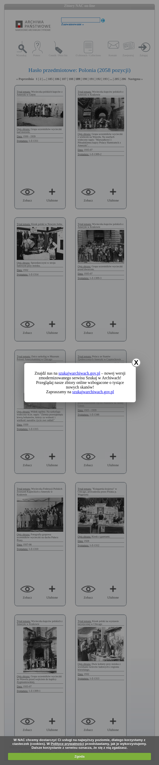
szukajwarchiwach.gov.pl (79, 373)
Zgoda (79, 756)
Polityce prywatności (67, 744)
